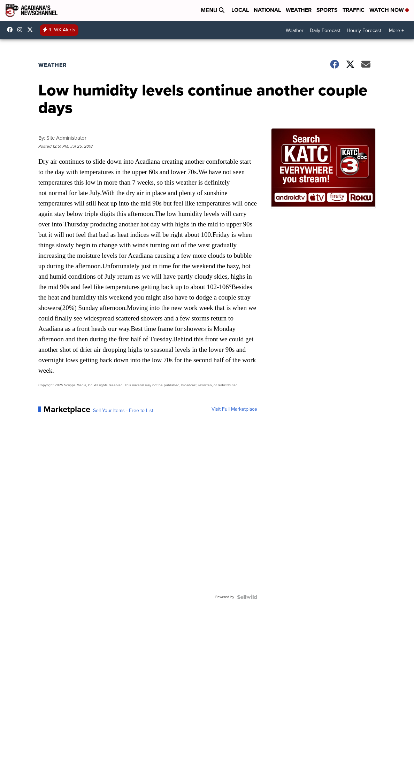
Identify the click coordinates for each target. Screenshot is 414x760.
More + (396, 30)
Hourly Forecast (364, 30)
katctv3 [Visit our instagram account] (21, 29)
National (267, 10)
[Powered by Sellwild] (247, 597)
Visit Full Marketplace (234, 409)
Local (240, 10)
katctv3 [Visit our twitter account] (31, 29)
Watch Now (389, 10)
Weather (299, 10)
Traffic (354, 10)
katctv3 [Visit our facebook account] (11, 29)
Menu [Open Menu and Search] (212, 10)
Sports (327, 10)
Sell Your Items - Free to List (123, 410)
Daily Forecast (325, 30)
